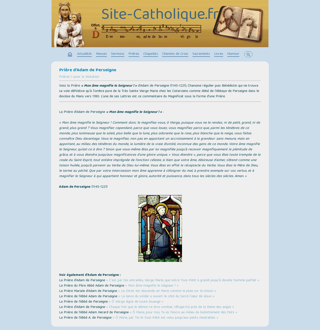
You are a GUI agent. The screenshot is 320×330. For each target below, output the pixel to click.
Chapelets (150, 54)
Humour (233, 54)
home (70, 54)
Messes (101, 54)
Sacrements (201, 54)
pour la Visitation (86, 77)
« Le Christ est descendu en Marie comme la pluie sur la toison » (167, 291)
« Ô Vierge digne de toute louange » (136, 302)
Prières (133, 54)
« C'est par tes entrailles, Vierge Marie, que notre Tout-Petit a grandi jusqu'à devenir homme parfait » (182, 280)
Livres (218, 54)
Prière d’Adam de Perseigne (87, 70)
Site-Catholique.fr (160, 15)
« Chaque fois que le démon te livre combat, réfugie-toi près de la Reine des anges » (170, 307)
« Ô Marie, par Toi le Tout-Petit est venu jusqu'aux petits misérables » (165, 318)
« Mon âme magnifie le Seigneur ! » (151, 286)
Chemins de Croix (175, 54)
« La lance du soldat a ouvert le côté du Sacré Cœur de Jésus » (166, 296)
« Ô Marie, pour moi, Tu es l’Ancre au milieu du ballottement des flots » (183, 313)
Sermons (117, 54)
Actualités (84, 54)
